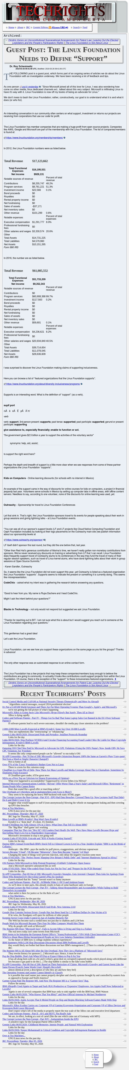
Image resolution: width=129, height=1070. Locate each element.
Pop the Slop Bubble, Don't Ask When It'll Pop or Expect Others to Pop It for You (41, 957)
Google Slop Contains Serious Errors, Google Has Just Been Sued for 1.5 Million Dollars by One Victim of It (54, 913)
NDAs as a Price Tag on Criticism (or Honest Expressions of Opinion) (35, 779)
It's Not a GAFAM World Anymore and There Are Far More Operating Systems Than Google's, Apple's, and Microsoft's (59, 707)
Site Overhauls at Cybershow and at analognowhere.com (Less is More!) (37, 792)
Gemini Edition (40, 27)
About (20, 27)
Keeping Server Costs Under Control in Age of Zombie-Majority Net (35, 918)
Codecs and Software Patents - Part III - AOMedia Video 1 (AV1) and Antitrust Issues (43, 883)
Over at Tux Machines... (13, 809)
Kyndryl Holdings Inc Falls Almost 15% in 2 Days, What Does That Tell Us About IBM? (44, 825)
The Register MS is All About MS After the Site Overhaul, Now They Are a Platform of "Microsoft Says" (52, 951)
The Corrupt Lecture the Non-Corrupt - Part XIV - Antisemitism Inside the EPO (40, 1020)
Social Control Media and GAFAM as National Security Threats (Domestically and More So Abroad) (50, 702)
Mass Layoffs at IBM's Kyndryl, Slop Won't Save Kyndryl (30, 820)
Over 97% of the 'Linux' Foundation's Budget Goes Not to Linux (33, 765)
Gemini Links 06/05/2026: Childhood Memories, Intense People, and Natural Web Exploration (47, 1025)
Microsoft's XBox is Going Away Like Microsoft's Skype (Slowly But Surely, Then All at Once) (48, 713)
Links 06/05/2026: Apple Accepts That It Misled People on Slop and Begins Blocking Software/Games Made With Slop (59, 1000)
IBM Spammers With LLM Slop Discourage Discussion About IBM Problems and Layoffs (45, 943)
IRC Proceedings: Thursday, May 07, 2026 (22, 814)
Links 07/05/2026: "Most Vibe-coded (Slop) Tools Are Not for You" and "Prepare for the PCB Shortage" (52, 869)
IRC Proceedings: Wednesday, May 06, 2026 (23, 902)
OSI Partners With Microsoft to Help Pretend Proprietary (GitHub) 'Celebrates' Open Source (46, 864)
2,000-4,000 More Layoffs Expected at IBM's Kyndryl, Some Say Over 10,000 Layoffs (43, 729)
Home (11, 27)
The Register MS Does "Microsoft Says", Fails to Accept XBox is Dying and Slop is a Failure (47, 929)
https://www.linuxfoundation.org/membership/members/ (34, 138)
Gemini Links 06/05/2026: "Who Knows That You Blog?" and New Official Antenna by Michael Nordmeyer (54, 995)
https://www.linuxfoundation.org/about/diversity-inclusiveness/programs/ (43, 385)
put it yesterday (30, 87)
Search (76, 27)
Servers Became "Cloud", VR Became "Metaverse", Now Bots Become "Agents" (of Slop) (45, 853)
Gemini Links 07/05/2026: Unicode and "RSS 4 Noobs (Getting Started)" (37, 839)
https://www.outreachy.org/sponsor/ (24, 540)
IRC (28, 27)
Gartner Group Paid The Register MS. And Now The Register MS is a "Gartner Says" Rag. (45, 981)
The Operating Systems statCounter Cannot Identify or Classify (32, 973)
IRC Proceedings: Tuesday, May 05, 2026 (22, 1042)
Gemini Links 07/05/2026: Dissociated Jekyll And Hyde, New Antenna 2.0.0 (38, 907)
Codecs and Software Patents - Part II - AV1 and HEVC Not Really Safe (36, 1014)
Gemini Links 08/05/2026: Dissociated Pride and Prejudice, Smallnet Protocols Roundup (44, 735)
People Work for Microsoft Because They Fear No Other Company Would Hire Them (43, 924)
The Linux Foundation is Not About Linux (86, 43)
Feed (85, 27)
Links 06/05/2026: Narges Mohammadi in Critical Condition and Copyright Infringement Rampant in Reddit (54, 1031)
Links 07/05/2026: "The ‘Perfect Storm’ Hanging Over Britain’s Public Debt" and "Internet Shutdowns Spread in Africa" (59, 858)
